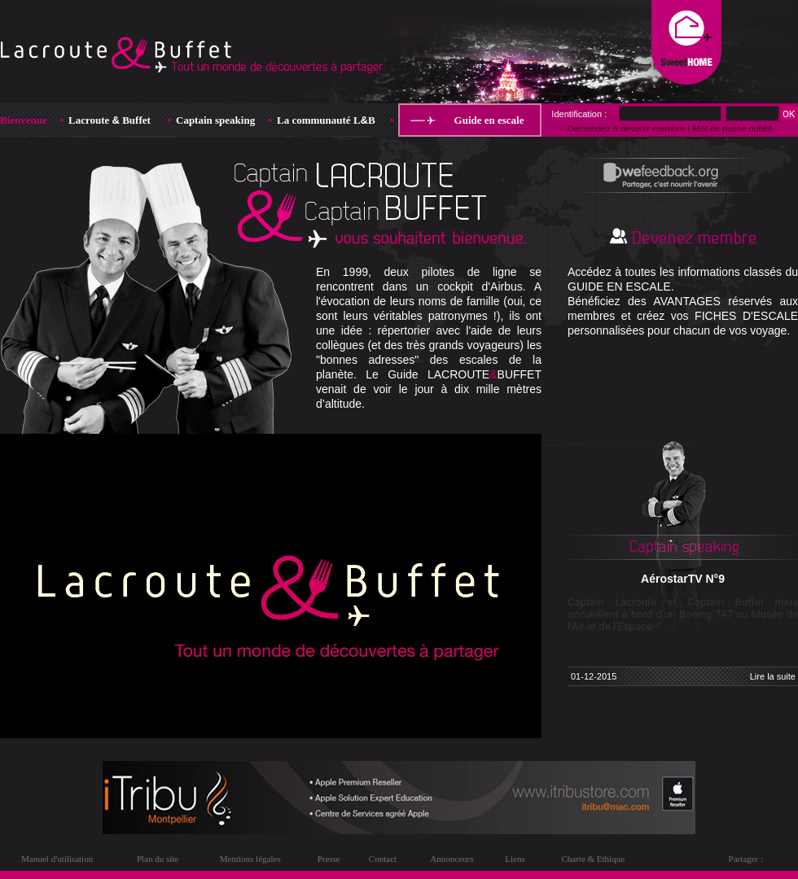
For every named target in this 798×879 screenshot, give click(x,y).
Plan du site (157, 859)
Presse (329, 859)
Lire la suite (773, 676)
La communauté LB (326, 120)
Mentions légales (250, 859)
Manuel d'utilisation (57, 859)
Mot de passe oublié (732, 128)
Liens (514, 859)
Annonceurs (451, 859)
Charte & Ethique (593, 859)
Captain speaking (215, 120)
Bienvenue (23, 120)
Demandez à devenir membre (626, 128)
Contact (383, 859)
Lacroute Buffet (109, 120)
